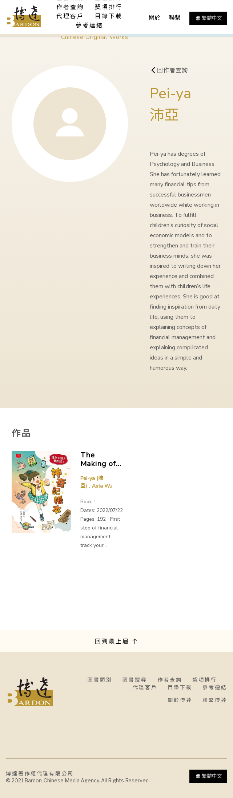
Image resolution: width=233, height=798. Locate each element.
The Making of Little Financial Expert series (98, 459)
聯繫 (175, 18)
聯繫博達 (214, 700)
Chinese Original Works (94, 37)
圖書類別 (100, 679)
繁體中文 (208, 18)
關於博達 (180, 700)
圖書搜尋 (134, 679)
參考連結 (89, 25)
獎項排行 (108, 7)
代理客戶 (70, 16)
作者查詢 (70, 7)
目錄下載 (108, 16)
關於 (154, 18)
